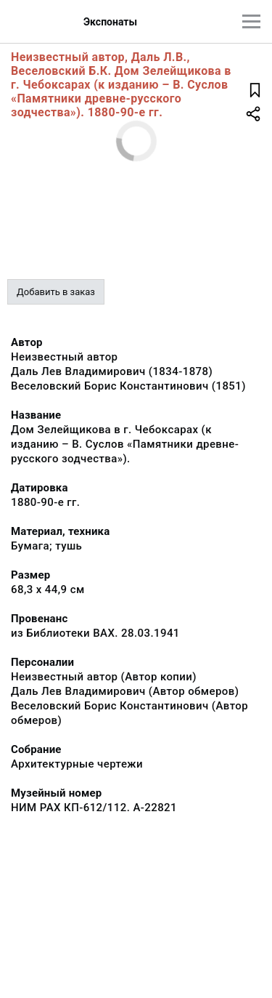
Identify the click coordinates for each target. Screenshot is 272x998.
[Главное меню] (251, 21)
